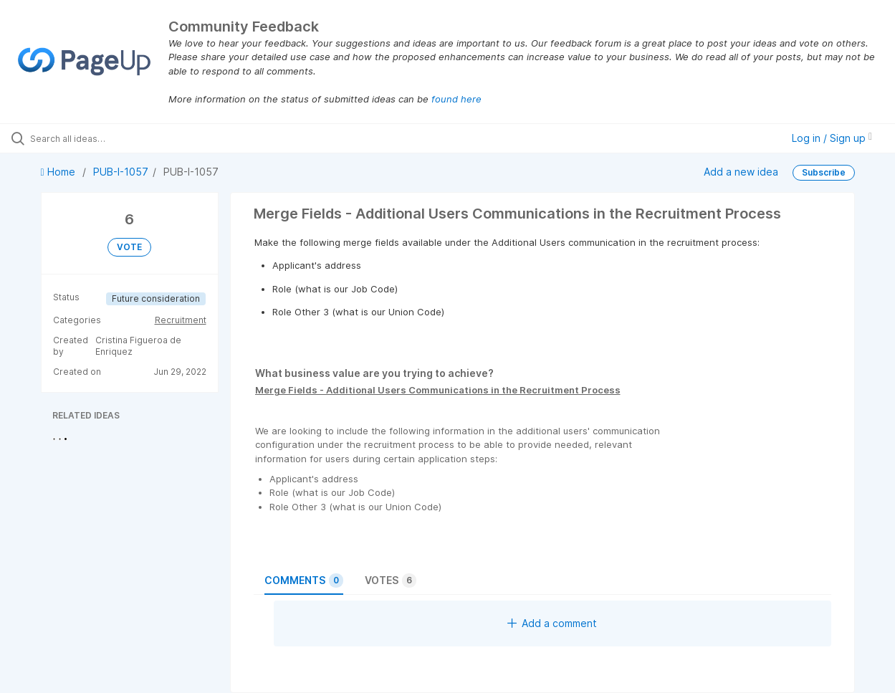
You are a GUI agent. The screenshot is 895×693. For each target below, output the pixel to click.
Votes (390, 580)
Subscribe (824, 172)
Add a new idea (741, 172)
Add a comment (552, 623)
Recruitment (180, 320)
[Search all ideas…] (107, 138)
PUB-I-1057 (120, 172)
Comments (303, 580)
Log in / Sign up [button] (832, 138)
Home (59, 172)
